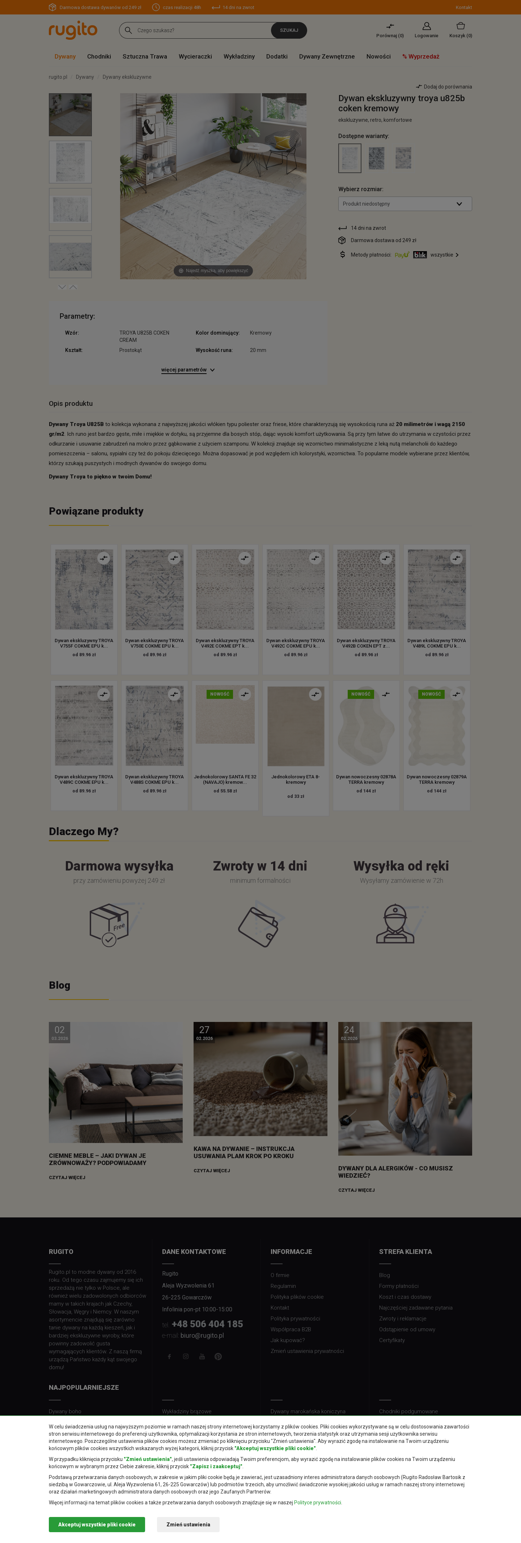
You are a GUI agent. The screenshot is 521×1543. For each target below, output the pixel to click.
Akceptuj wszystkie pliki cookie (97, 1524)
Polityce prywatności (317, 1502)
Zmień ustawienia (188, 1524)
